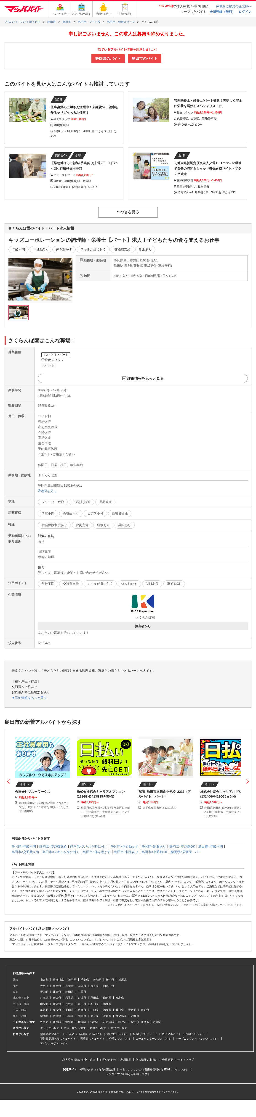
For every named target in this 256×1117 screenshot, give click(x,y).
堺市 (133, 1022)
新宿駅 (57, 1022)
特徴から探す (119, 1028)
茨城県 (97, 979)
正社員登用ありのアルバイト (58, 1038)
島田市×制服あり (126, 852)
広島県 (82, 1010)
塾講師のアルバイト (52, 1034)
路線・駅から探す (75, 1028)
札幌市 (157, 1022)
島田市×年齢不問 (210, 846)
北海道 (44, 997)
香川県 (120, 1010)
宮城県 (82, 997)
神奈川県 (58, 979)
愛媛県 (132, 1010)
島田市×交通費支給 (25, 852)
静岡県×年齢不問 (24, 846)
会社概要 (167, 1059)
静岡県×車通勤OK (182, 846)
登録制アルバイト (144, 1034)
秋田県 (95, 997)
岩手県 (69, 997)
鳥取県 (44, 1010)
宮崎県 (107, 1016)
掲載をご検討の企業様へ (233, 6)
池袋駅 (69, 1022)
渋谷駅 (44, 1022)
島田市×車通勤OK (154, 852)
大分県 (95, 1016)
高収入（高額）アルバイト (85, 1034)
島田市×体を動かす (96, 852)
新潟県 (57, 1004)
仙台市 (145, 1022)
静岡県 (69, 991)
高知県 (145, 1010)
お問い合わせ (108, 1059)
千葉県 (85, 979)
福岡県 (44, 1016)
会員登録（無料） (222, 11)
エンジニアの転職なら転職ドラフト (128, 1074)
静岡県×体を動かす (124, 846)
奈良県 (95, 986)
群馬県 (122, 979)
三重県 (82, 991)
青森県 (57, 997)
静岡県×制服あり (154, 846)
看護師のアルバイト (92, 1038)
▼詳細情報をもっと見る (29, 698)
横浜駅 (82, 1022)
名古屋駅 (108, 1022)
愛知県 (44, 991)
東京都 (44, 979)
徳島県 (107, 1010)
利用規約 (125, 1059)
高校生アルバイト (117, 1034)
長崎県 (69, 1016)
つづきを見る (128, 212)
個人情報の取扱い (147, 1059)
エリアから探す (49, 1028)
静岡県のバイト (108, 59)
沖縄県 (135, 1016)
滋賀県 (82, 986)
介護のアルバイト (120, 1038)
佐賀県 (57, 1016)
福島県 (120, 997)
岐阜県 (57, 991)
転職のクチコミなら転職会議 (97, 1069)
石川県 (95, 1004)
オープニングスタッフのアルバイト (197, 1038)
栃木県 (110, 979)
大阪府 (44, 986)
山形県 (107, 997)
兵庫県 (57, 986)
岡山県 (69, 1010)
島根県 (57, 1010)
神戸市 (122, 1022)
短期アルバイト (195, 1034)
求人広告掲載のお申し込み (78, 1059)
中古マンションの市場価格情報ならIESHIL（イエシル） (154, 1069)
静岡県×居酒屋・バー (186, 852)
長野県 (69, 1004)
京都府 (69, 986)
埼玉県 (72, 979)
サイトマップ (185, 1059)
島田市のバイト (144, 59)
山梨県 (44, 1004)
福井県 (107, 1004)
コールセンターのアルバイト (153, 1038)
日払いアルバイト (170, 1034)
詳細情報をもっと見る (145, 378)
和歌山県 (108, 986)
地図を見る (47, 491)
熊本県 (82, 1016)
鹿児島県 (121, 1016)
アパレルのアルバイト (54, 1043)
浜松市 (95, 1022)
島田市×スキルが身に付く (61, 852)
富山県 (82, 1004)
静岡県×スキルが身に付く (88, 846)
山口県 (95, 1010)
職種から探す (98, 1028)
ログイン (245, 11)
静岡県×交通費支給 (53, 846)
